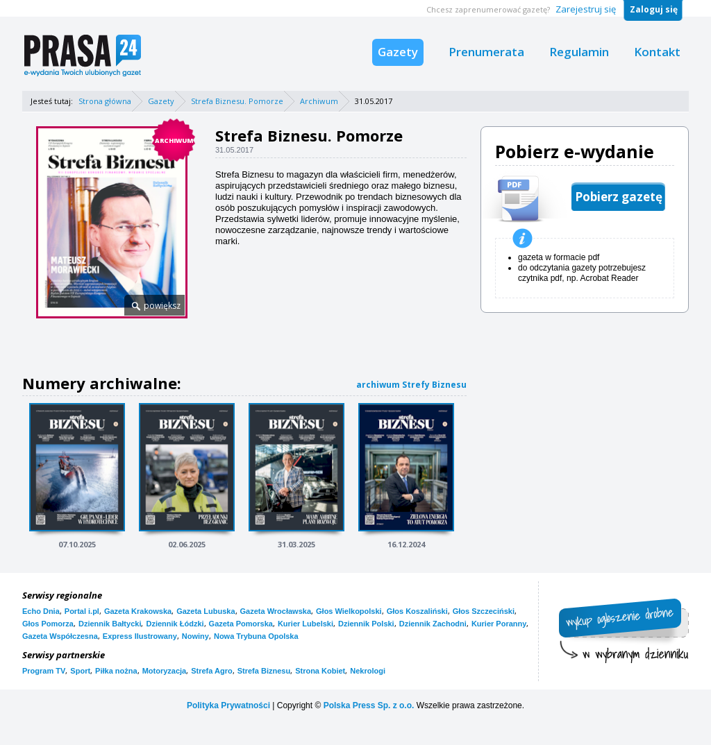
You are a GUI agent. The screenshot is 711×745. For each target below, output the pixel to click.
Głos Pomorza (48, 623)
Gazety (398, 52)
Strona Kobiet (320, 671)
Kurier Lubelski (305, 623)
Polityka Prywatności (228, 705)
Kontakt (657, 52)
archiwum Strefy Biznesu (411, 385)
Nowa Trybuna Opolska (256, 636)
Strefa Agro (212, 671)
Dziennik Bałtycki (109, 623)
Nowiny (195, 636)
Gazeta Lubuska (205, 611)
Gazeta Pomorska (241, 623)
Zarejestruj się (585, 9)
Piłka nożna (116, 671)
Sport (80, 671)
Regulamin (579, 52)
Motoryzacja (164, 671)
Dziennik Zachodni (433, 623)
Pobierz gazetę (618, 197)
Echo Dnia (41, 611)
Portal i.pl (82, 611)
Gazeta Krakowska (138, 611)
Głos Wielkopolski (349, 611)
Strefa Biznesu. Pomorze (237, 101)
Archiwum (319, 101)
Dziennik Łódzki (174, 623)
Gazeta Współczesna (60, 636)
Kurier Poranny (498, 623)
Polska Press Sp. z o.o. (369, 705)
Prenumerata (486, 52)
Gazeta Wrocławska (276, 611)
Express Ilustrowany (140, 636)
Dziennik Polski (366, 623)
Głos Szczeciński (484, 611)
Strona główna (104, 101)
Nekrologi (367, 671)
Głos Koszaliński (417, 611)
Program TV (43, 671)
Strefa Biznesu (263, 671)
